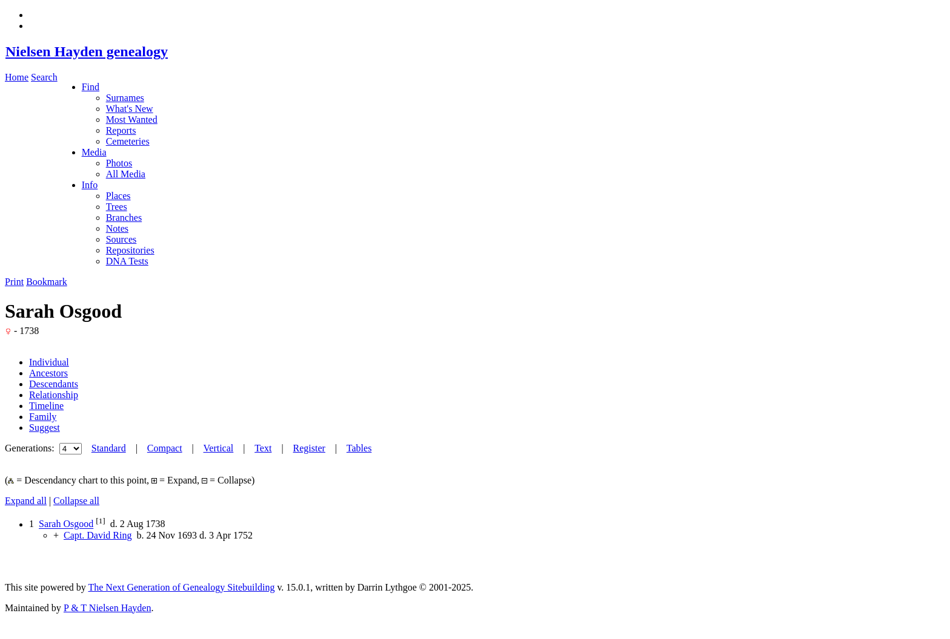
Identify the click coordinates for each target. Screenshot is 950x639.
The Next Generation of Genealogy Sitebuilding (181, 587)
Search (44, 77)
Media (94, 152)
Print (14, 282)
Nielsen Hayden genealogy (86, 51)
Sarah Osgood (66, 524)
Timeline (46, 406)
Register (309, 448)
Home (16, 77)
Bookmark (46, 282)
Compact (164, 448)
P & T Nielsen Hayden (107, 608)
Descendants (53, 384)
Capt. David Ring (97, 535)
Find (90, 87)
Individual (49, 362)
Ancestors (48, 373)
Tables (359, 448)
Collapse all (76, 501)
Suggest (44, 427)
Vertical (219, 448)
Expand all (26, 501)
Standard (108, 448)
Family (42, 416)
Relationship (53, 395)
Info (90, 185)
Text (262, 448)
